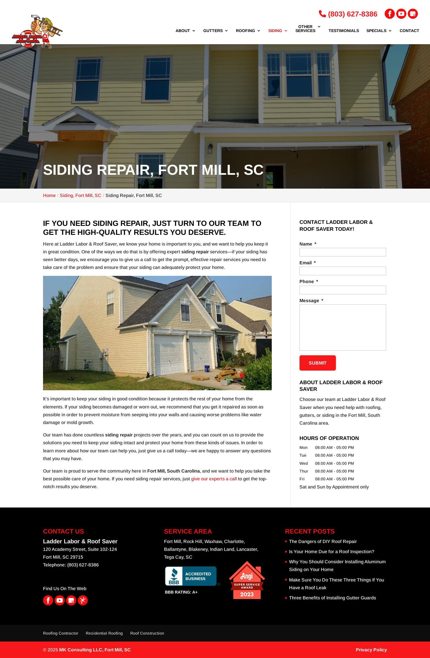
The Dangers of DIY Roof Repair (323, 541)
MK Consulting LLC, (95, 649)
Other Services (305, 29)
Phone (308, 281)
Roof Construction (147, 633)
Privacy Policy (371, 649)
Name (307, 243)
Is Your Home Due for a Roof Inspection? (331, 551)
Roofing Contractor (60, 633)
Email (307, 262)
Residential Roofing (104, 633)
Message (311, 300)
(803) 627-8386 (348, 14)
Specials (376, 31)
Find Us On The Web (64, 588)
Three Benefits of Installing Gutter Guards (332, 597)
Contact (409, 31)
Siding (275, 31)
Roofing (245, 31)
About (183, 31)
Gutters (213, 31)
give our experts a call (214, 478)
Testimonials (344, 31)
